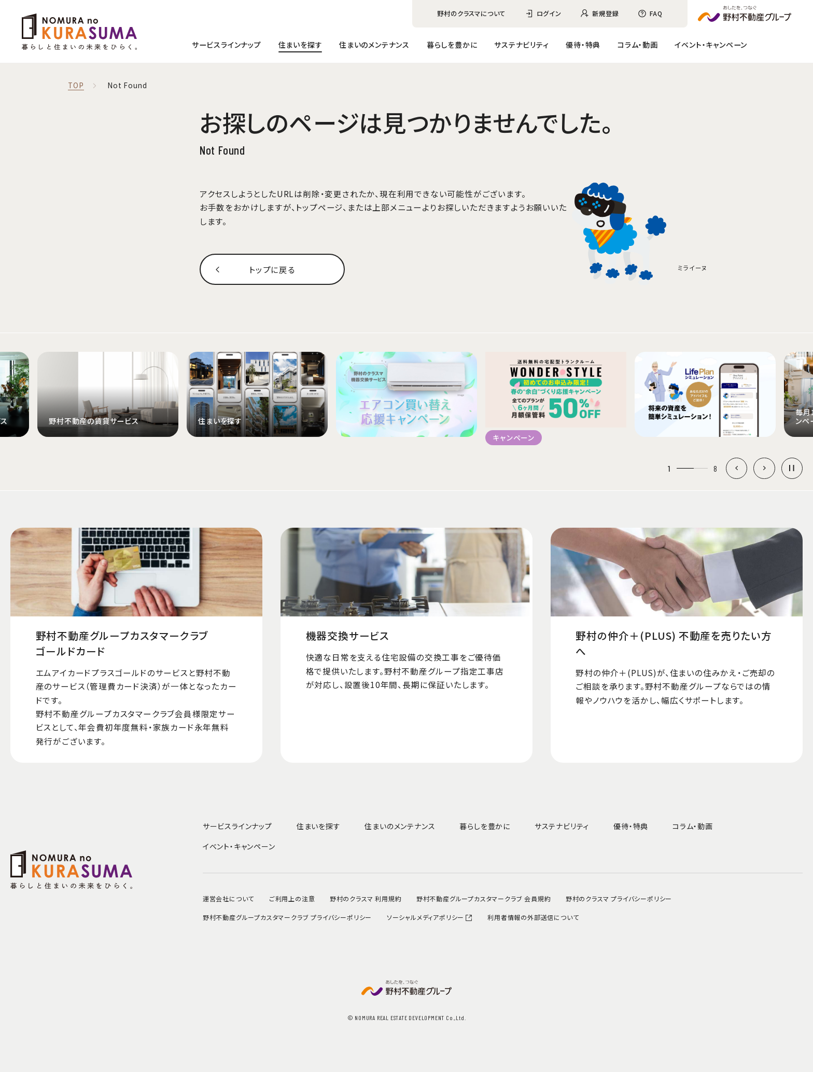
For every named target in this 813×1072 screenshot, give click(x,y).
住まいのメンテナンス (374, 44)
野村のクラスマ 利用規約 (366, 898)
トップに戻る (272, 269)
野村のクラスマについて (471, 13)
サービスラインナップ (226, 44)
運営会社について (228, 898)
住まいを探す (300, 44)
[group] (107, 394)
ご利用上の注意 (292, 898)
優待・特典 (583, 44)
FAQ (656, 13)
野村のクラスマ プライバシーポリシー (619, 898)
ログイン (549, 13)
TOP (75, 85)
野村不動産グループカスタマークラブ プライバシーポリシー (287, 917)
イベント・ (711, 44)
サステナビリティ (521, 44)
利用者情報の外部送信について (533, 917)
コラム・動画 (638, 44)
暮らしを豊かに (452, 44)
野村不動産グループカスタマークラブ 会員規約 (483, 898)
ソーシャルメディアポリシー (430, 917)
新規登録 (605, 13)
